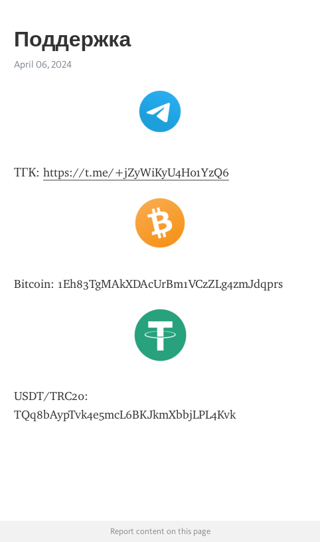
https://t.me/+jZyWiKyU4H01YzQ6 (136, 172)
